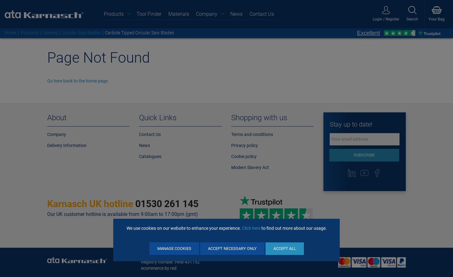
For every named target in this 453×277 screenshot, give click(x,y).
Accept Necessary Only (232, 248)
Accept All (284, 248)
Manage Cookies (174, 248)
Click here (251, 228)
